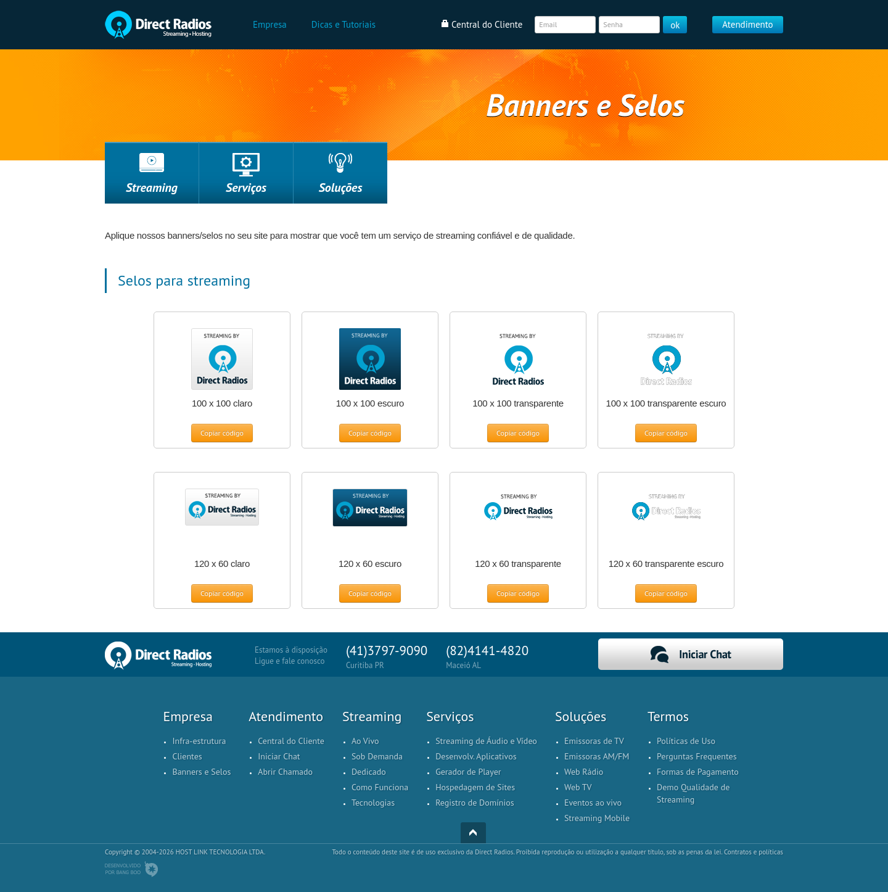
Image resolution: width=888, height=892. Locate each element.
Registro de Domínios (474, 802)
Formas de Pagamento (698, 771)
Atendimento (747, 24)
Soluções (341, 188)
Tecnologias (373, 802)
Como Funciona (380, 787)
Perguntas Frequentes (697, 756)
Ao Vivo (365, 740)
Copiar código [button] (222, 432)
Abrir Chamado (285, 771)
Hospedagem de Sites (475, 787)
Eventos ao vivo (593, 802)
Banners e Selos (201, 771)
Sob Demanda (377, 756)
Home (158, 24)
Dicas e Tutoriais (343, 24)
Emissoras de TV (594, 740)
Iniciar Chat (690, 654)
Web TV (578, 787)
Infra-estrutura (199, 740)
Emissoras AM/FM (596, 756)
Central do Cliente (291, 740)
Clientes (187, 756)
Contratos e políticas (753, 852)
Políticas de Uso (686, 740)
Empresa (270, 24)
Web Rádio (583, 771)
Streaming (152, 188)
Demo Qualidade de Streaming (693, 793)
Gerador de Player (468, 771)
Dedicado (369, 771)
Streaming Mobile (597, 818)
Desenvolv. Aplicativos (475, 756)
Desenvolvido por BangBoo (131, 869)
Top (473, 832)
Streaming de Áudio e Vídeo (486, 740)
